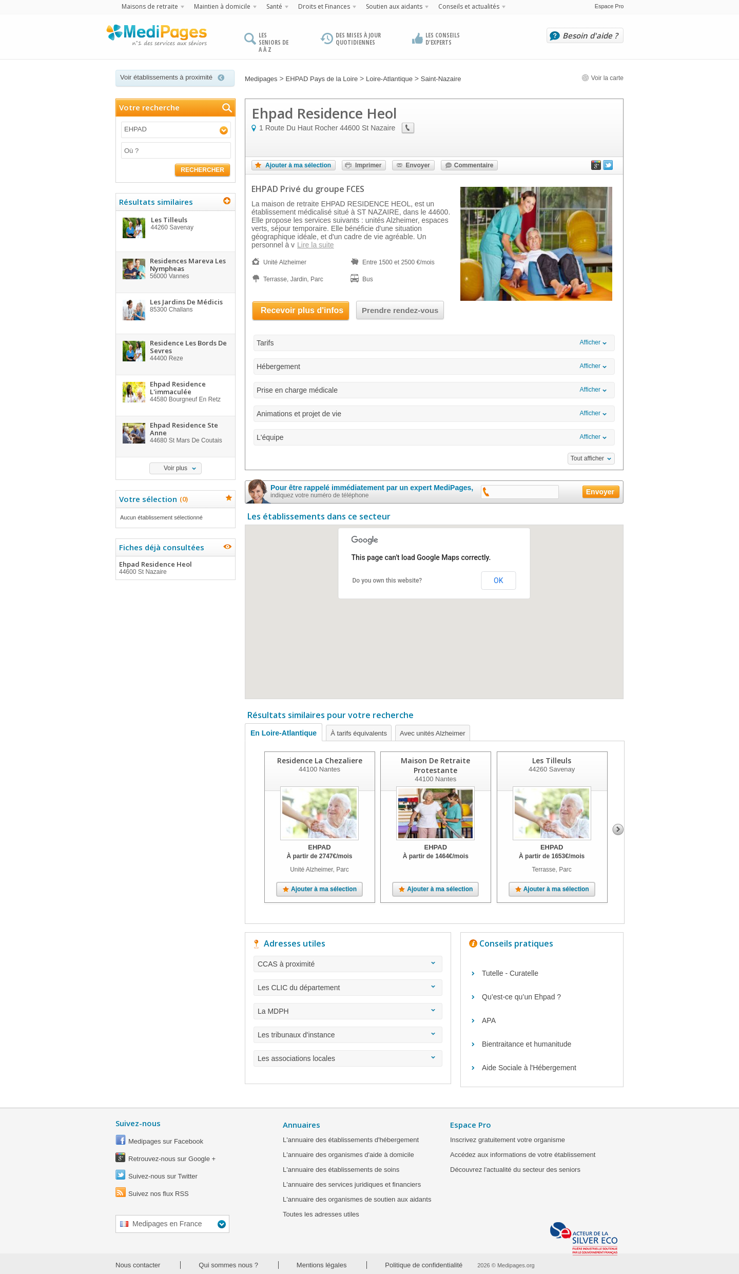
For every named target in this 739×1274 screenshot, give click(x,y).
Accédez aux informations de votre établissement (522, 1155)
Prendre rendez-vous (400, 310)
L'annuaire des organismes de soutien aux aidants (357, 1199)
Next (618, 829)
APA (489, 1020)
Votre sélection (152, 499)
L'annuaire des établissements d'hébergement (351, 1140)
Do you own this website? (387, 580)
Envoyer (417, 165)
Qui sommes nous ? (228, 1265)
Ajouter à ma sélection (298, 165)
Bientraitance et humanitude (526, 1044)
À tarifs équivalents (358, 733)
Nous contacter (137, 1265)
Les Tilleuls (551, 760)
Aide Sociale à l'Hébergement (529, 1068)
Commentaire (474, 165)
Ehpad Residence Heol (175, 567)
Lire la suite (315, 245)
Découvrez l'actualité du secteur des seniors (515, 1169)
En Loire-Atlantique (283, 733)
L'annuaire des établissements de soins (341, 1169)
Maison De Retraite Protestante (435, 765)
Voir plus (175, 468)
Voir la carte (602, 78)
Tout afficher (587, 458)
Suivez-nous (138, 1123)
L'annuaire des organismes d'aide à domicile (348, 1155)
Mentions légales (322, 1265)
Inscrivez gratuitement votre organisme (507, 1140)
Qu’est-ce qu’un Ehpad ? (521, 997)
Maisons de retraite (150, 6)
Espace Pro (609, 6)
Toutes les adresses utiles (321, 1214)
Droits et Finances (324, 6)
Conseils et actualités (468, 6)
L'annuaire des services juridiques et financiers (352, 1184)
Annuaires (301, 1124)
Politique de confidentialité (423, 1265)
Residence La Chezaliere (319, 760)
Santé (274, 6)
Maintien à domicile (222, 6)
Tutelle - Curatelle (510, 973)
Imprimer (368, 165)
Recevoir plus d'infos (302, 310)
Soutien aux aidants (394, 6)
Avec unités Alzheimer (432, 733)
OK (498, 580)
